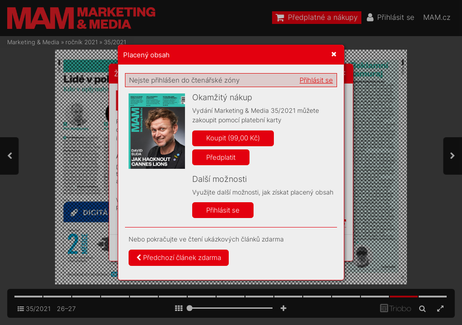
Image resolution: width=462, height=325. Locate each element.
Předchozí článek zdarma (178, 257)
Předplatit (221, 157)
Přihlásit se (316, 80)
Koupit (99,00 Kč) (233, 138)
